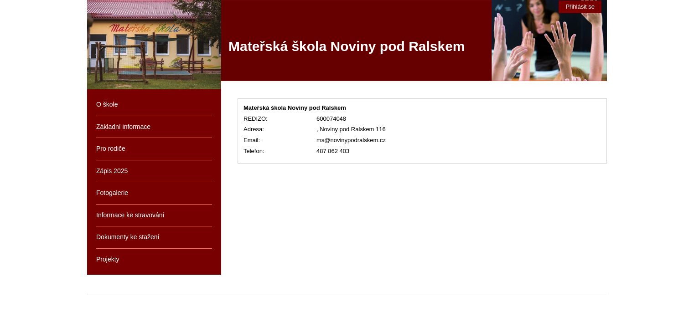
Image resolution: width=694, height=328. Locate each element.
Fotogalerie (112, 192)
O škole (107, 104)
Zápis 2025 (112, 170)
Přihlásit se (580, 6)
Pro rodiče (110, 148)
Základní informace (123, 126)
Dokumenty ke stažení (128, 237)
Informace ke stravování (130, 215)
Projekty (107, 259)
